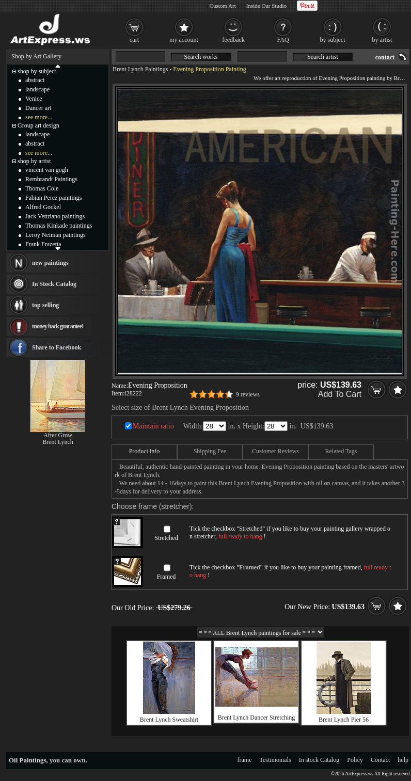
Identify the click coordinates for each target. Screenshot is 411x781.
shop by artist (34, 161)
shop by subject (37, 71)
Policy (355, 759)
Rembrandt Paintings (51, 179)
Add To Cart (339, 394)
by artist (382, 39)
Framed (166, 576)
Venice (33, 98)
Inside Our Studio (266, 6)
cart (134, 39)
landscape (37, 89)
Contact (380, 759)
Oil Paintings (27, 760)
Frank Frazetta (43, 244)
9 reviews (248, 394)
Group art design (38, 125)
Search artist (322, 56)
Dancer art (38, 107)
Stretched (166, 537)
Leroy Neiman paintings (55, 234)
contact (384, 57)
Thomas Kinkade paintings (58, 225)
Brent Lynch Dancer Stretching (256, 717)
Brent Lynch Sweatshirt (169, 719)
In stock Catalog (319, 759)
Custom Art (223, 6)
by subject (332, 39)
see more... (38, 117)
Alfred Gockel (43, 207)
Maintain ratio (153, 426)
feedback (233, 39)
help (403, 759)
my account (183, 39)
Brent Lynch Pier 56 (344, 719)
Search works (201, 56)
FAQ (283, 39)
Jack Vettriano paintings (55, 216)
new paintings (50, 262)
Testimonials (275, 759)
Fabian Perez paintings (53, 197)
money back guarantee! (57, 326)
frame (245, 759)
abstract (34, 80)
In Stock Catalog (54, 284)
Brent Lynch (57, 441)
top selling (45, 305)
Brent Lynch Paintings (140, 69)
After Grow (57, 435)
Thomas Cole (41, 188)
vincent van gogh (46, 169)
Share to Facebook (56, 347)
